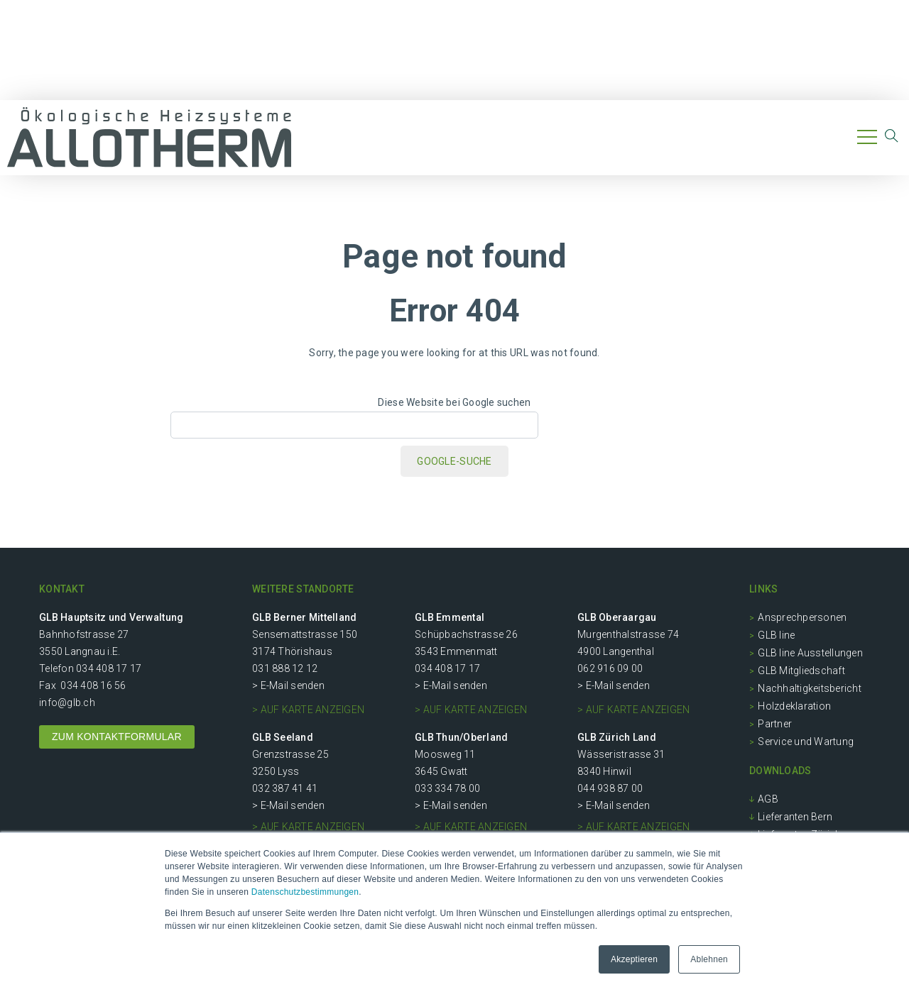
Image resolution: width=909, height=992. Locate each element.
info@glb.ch (67, 702)
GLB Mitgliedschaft (801, 670)
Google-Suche (454, 461)
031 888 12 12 (284, 668)
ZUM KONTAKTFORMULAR (117, 736)
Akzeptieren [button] (634, 959)
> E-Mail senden (288, 685)
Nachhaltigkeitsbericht (809, 688)
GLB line (776, 635)
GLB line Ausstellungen (810, 652)
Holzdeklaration (794, 706)
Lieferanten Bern (795, 816)
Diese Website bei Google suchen (454, 402)
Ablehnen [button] (709, 959)
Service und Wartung (806, 741)
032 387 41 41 (284, 788)
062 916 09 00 (610, 668)
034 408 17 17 (108, 668)
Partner (775, 723)
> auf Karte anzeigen (308, 709)
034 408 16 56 (93, 685)
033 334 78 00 (447, 788)
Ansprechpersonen (802, 617)
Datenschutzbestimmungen (305, 892)
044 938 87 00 (610, 788)
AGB (768, 799)
